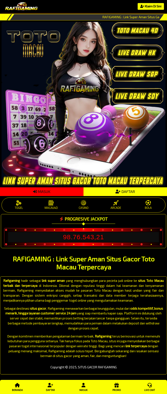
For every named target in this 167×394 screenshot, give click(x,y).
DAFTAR (125, 191)
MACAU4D (51, 204)
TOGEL (19, 204)
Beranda (17, 386)
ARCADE (116, 204)
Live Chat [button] (150, 386)
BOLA (148, 204)
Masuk (83, 386)
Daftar (50, 386)
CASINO (83, 204)
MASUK (41, 191)
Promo (117, 386)
